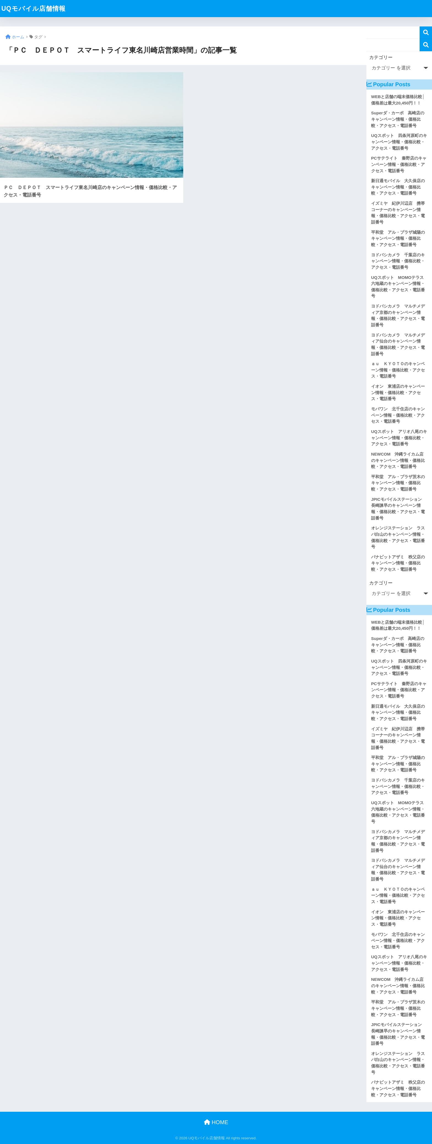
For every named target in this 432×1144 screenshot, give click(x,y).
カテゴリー (381, 57)
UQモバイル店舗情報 (33, 8)
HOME (216, 1122)
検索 (426, 32)
